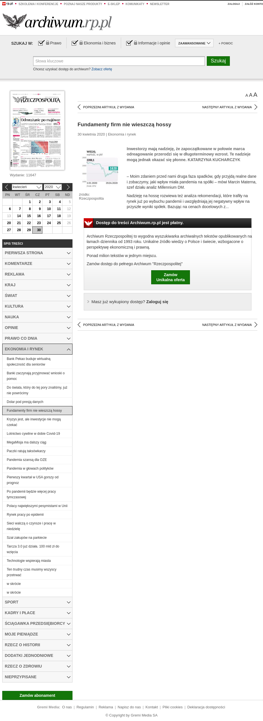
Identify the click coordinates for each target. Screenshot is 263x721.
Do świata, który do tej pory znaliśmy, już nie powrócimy (37, 390)
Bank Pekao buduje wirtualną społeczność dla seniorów (28, 361)
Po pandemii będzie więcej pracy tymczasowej (31, 494)
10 (49, 209)
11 (59, 209)
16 (39, 216)
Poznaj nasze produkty (83, 4)
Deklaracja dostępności (206, 707)
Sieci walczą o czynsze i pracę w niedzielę (31, 526)
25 (59, 223)
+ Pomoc (226, 43)
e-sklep (114, 4)
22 (29, 223)
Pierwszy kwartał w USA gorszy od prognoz (32, 480)
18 (59, 216)
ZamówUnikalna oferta (170, 277)
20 (9, 223)
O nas (67, 707)
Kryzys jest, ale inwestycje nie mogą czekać (34, 422)
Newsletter (159, 4)
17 (49, 216)
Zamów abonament (37, 695)
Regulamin (85, 707)
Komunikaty (135, 4)
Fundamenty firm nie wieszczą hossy (34, 411)
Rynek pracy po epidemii (25, 515)
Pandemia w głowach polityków (30, 468)
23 (39, 223)
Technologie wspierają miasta (29, 561)
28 (19, 230)
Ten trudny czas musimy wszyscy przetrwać (31, 572)
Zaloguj (234, 4)
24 (49, 223)
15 (29, 216)
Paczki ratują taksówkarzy (26, 451)
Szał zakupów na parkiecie (27, 538)
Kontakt (152, 707)
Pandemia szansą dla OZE (27, 460)
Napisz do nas (129, 707)
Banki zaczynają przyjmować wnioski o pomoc (36, 376)
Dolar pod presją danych (25, 402)
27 (9, 230)
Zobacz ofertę (101, 69)
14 (19, 216)
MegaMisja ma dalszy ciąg (26, 442)
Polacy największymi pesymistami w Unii (37, 506)
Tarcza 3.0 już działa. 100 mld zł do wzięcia (33, 549)
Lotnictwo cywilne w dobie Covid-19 (33, 434)
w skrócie (14, 584)
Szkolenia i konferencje (38, 4)
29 (29, 230)
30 (39, 230)
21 (19, 223)
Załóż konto (254, 4)
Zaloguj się (130, 301)
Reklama (106, 707)
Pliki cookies (173, 707)
